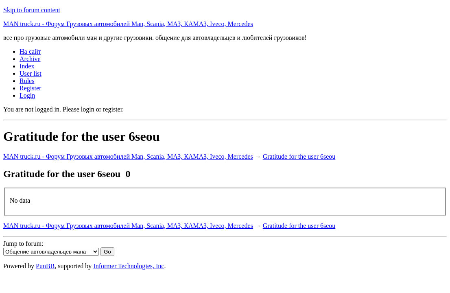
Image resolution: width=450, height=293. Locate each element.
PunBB (45, 265)
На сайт (30, 51)
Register (30, 88)
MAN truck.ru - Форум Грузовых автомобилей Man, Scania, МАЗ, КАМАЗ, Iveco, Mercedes (128, 23)
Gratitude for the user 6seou (299, 156)
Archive (30, 58)
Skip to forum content (31, 10)
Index (27, 66)
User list (31, 73)
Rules (27, 80)
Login (27, 95)
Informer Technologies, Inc (128, 265)
